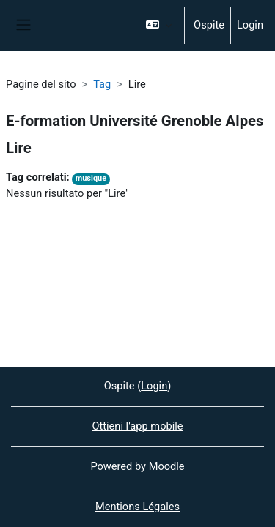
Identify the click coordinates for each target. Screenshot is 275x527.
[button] (158, 25)
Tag (102, 84)
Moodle (167, 466)
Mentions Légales (137, 506)
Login (250, 24)
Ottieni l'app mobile (137, 426)
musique (91, 178)
